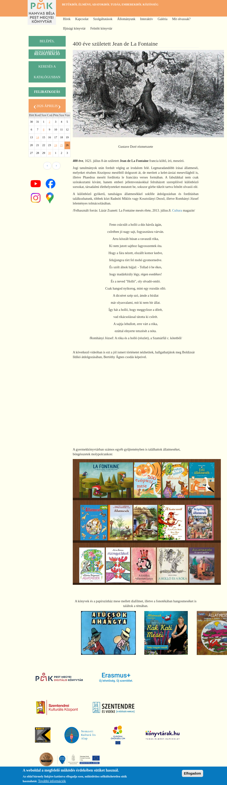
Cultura (177, 210)
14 (37, 137)
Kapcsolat (81, 19)
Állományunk (126, 19)
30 (49, 153)
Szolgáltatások (102, 19)
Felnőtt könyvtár (101, 28)
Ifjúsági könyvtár (74, 28)
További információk (52, 781)
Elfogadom (192, 773)
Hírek (67, 19)
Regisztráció (47, 54)
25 (61, 145)
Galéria (162, 19)
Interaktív (146, 19)
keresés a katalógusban (47, 72)
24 (55, 145)
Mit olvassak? (181, 19)
